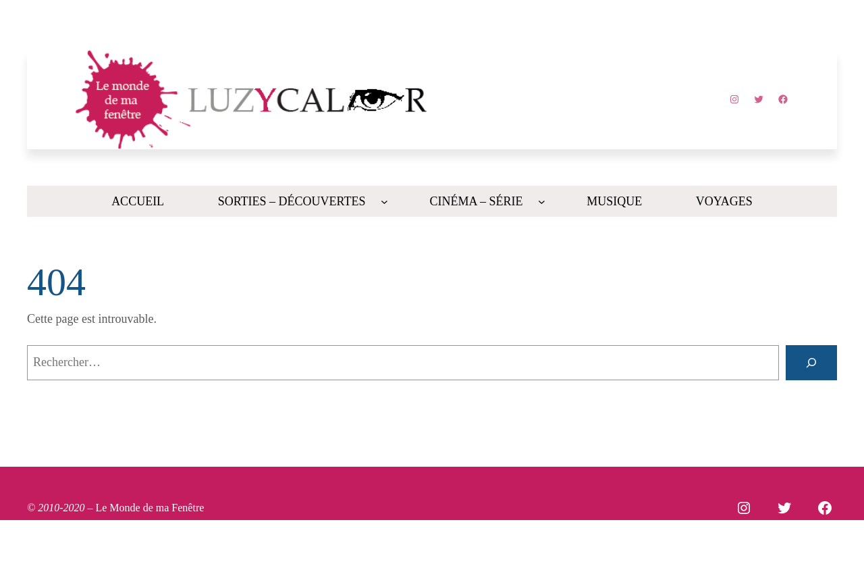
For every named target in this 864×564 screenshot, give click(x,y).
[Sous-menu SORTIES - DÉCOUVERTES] (384, 201)
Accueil (137, 201)
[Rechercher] (811, 362)
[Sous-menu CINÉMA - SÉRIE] (541, 201)
